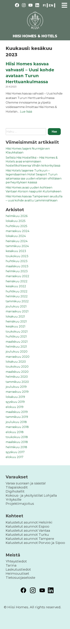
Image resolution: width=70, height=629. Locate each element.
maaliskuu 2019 (17, 412)
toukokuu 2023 (17, 256)
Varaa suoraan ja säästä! (26, 483)
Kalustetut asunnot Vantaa (28, 530)
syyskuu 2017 (15, 452)
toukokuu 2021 (17, 331)
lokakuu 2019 (15, 397)
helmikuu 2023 (17, 271)
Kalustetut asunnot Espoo (27, 526)
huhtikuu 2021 (16, 336)
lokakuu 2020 (16, 361)
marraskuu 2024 (17, 231)
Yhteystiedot (16, 561)
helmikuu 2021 (16, 346)
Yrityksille (13, 499)
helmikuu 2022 (17, 296)
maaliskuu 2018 (17, 442)
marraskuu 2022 (17, 276)
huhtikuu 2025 (16, 226)
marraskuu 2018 (17, 427)
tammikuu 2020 (17, 382)
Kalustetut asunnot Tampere (30, 538)
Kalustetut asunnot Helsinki (29, 522)
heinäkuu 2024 (16, 241)
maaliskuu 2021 (17, 341)
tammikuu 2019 (17, 417)
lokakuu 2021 (15, 316)
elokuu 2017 (14, 457)
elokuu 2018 (15, 432)
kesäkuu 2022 (16, 286)
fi (44, 5)
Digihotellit (15, 491)
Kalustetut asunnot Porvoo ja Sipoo (35, 543)
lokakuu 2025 (16, 221)
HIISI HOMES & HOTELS (35, 36)
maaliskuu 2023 (17, 266)
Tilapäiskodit (17, 487)
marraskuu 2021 (17, 311)
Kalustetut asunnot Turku (27, 534)
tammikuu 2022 (17, 301)
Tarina (11, 565)
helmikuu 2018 (16, 447)
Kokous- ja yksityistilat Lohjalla (31, 495)
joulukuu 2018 (16, 422)
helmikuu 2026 (16, 216)
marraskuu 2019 (17, 391)
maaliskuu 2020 (17, 371)
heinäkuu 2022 (16, 281)
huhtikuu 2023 (16, 261)
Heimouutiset (17, 573)
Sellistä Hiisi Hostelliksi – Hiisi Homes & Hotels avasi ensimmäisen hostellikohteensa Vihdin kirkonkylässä (33, 161)
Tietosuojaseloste (20, 577)
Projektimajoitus (20, 503)
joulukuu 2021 (16, 306)
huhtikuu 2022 (16, 291)
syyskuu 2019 (15, 402)
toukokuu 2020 (17, 366)
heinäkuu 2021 (16, 321)
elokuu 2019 (14, 407)
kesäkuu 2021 (15, 326)
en (51, 5)
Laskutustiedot (18, 569)
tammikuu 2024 (17, 246)
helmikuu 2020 (17, 376)
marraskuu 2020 (17, 356)
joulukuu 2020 (16, 351)
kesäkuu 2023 (16, 251)
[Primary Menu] (64, 4)
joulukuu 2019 (16, 386)
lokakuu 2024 (16, 236)
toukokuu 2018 (17, 437)
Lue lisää (26, 111)
